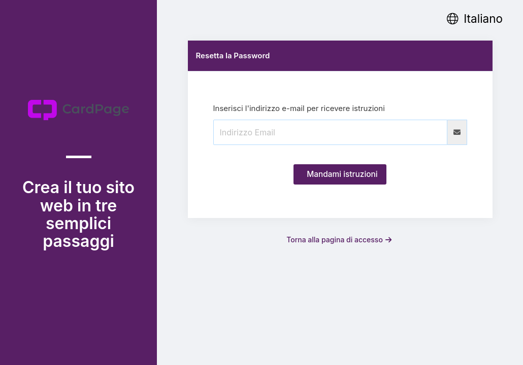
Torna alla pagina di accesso (338, 239)
